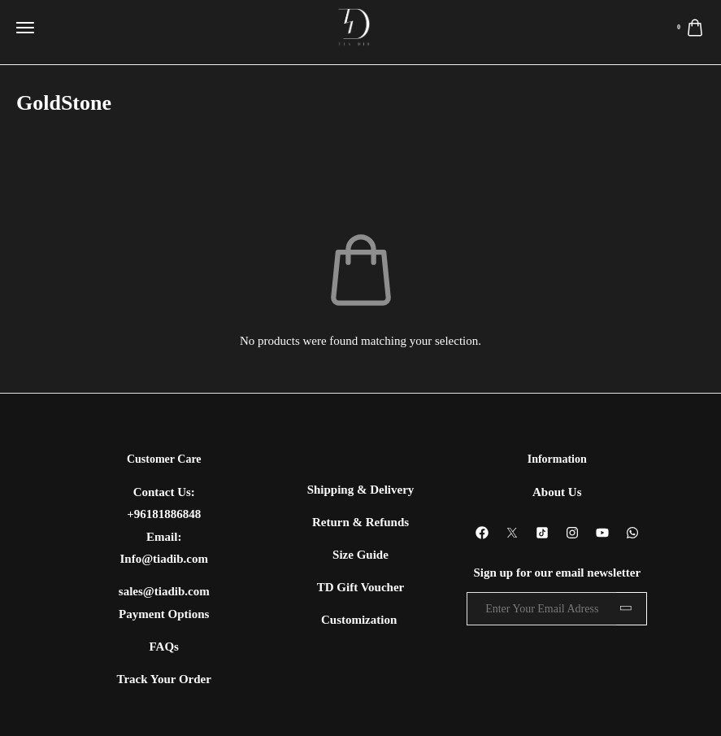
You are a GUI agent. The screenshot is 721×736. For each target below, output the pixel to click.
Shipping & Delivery (361, 489)
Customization (360, 619)
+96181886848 (164, 513)
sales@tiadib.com (164, 591)
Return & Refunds (360, 522)
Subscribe (631, 608)
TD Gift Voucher (361, 587)
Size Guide (360, 554)
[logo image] (354, 26)
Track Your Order (164, 679)
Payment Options (164, 614)
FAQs (164, 646)
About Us (556, 492)
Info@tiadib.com (163, 558)
